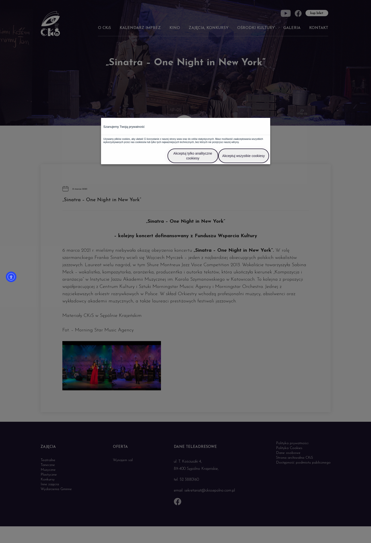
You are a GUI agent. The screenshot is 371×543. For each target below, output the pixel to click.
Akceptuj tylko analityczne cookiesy (192, 155)
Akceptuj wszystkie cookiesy (243, 156)
